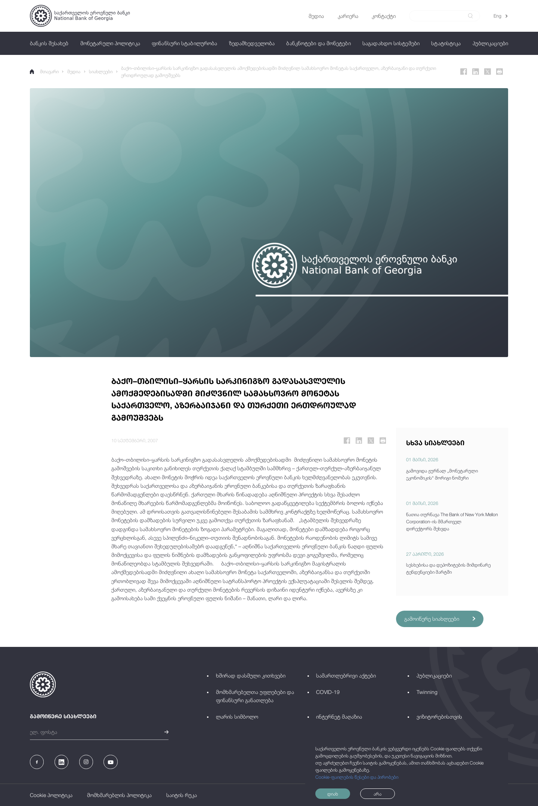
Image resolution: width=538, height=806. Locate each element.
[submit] (470, 15)
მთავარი (44, 71)
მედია (73, 71)
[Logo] (80, 16)
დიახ (332, 794)
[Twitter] (487, 71)
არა (377, 794)
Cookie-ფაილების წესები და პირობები (356, 777)
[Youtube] (110, 762)
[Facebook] (463, 71)
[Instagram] (86, 762)
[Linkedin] (475, 71)
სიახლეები (100, 71)
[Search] (441, 16)
